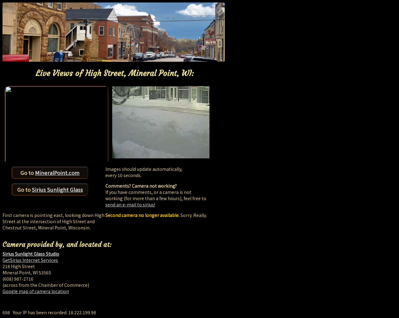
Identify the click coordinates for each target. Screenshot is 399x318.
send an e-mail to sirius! (130, 204)
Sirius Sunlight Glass (57, 189)
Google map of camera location (35, 291)
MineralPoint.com (57, 172)
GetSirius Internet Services (30, 260)
